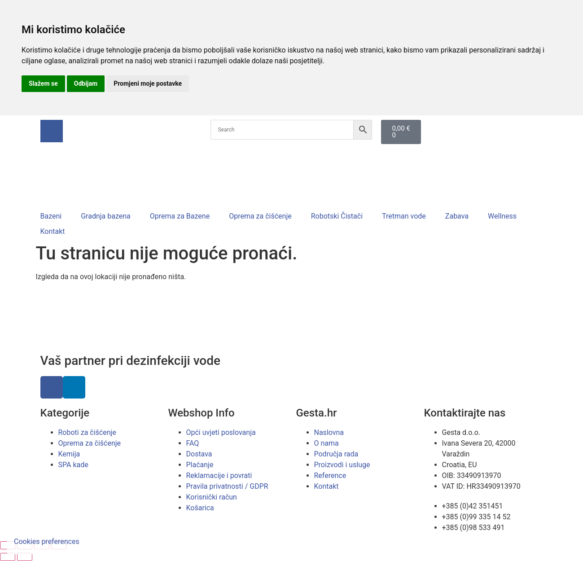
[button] (56, 216)
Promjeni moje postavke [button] (148, 83)
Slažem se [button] (43, 83)
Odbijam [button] (85, 83)
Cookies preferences (46, 541)
